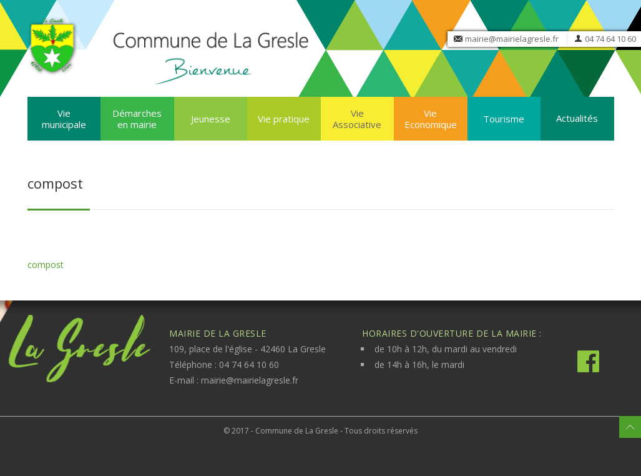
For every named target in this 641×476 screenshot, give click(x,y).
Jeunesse (210, 118)
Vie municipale (64, 119)
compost (45, 264)
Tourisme (503, 118)
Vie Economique (430, 119)
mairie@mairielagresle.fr (512, 38)
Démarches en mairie (137, 119)
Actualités (577, 118)
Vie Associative (357, 119)
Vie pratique (284, 118)
